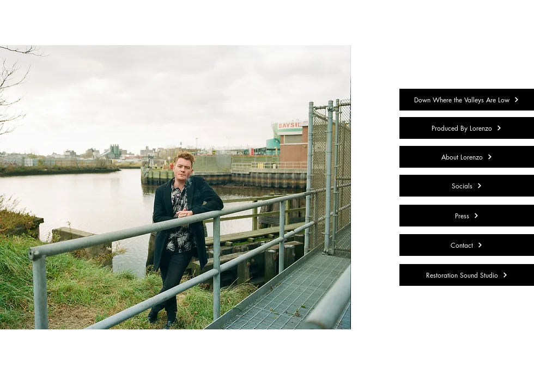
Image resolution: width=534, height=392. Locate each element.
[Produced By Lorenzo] (466, 128)
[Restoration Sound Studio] (466, 275)
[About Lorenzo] (466, 157)
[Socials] (466, 186)
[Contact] (466, 245)
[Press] (466, 215)
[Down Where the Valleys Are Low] (466, 100)
